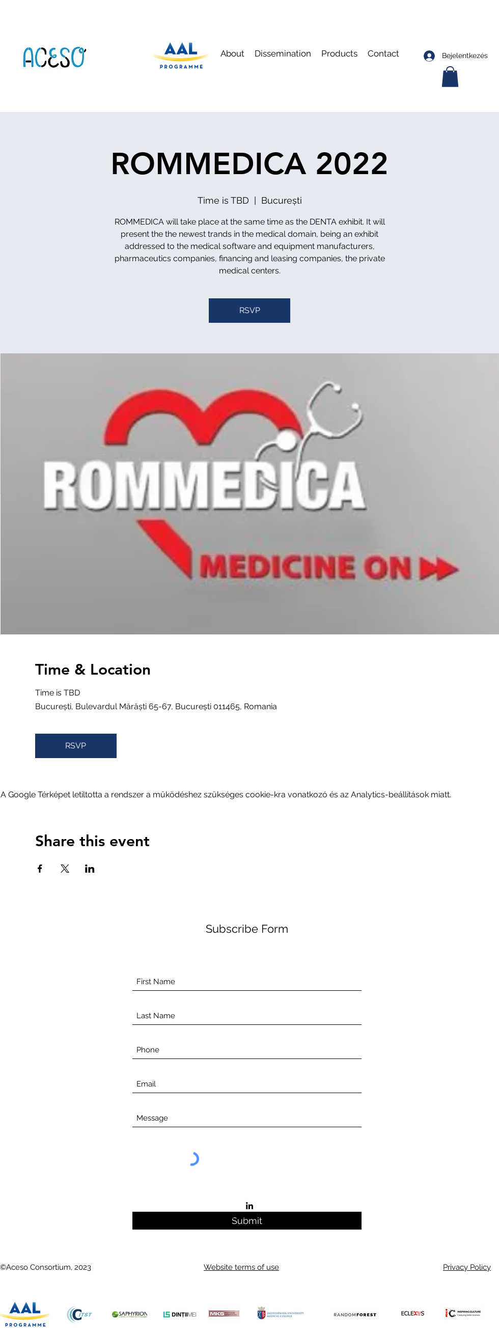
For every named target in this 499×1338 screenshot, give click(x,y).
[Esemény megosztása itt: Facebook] (40, 869)
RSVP (249, 310)
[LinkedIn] (249, 1206)
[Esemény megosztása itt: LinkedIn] (90, 869)
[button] (283, 53)
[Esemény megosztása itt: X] (65, 869)
